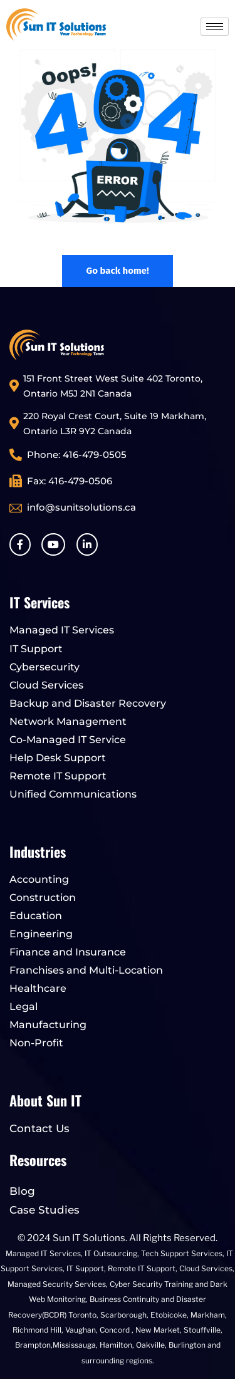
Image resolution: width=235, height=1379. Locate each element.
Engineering (41, 934)
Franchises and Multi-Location (86, 970)
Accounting (39, 879)
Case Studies (44, 1210)
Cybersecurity (44, 667)
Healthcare (37, 988)
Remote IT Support (58, 776)
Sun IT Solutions (89, 1238)
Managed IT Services (61, 630)
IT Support (36, 649)
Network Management (68, 721)
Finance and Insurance (67, 952)
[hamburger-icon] (215, 27)
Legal (23, 1006)
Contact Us (39, 1128)
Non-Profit (36, 1043)
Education (35, 916)
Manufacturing (47, 1025)
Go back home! (117, 270)
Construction (42, 897)
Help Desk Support (57, 758)
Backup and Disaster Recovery (87, 703)
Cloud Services (46, 685)
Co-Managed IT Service (67, 740)
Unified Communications (73, 794)
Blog (22, 1191)
